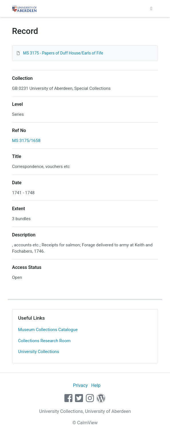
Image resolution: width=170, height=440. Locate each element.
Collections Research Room (44, 340)
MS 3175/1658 (26, 140)
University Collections (38, 351)
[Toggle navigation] (151, 8)
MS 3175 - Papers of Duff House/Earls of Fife (63, 53)
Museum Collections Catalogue (48, 329)
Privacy (80, 385)
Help (95, 385)
